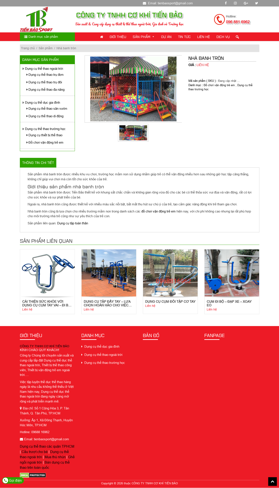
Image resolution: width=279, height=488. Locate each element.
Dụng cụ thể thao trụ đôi (44, 82)
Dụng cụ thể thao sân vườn (47, 108)
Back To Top (272, 481)
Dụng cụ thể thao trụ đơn (45, 74)
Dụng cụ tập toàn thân (72, 223)
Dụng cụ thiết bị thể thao (44, 135)
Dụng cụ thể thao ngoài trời (42, 68)
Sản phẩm (144, 36)
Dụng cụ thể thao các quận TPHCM (47, 447)
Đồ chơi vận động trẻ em (45, 142)
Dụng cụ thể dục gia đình (41, 102)
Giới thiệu (118, 36)
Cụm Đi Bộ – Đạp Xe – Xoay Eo (229, 303)
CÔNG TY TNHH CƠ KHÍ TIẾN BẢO (44, 346)
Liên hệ (27, 309)
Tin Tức (184, 36)
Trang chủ (28, 48)
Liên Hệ (203, 36)
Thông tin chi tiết (38, 162)
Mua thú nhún (55, 457)
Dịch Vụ (223, 36)
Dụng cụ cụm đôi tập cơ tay (170, 302)
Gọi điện (12, 480)
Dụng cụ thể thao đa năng (46, 89)
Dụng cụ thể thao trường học (44, 129)
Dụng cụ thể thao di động (45, 116)
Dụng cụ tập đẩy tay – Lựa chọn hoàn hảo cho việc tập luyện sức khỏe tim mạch (107, 303)
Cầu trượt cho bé (35, 452)
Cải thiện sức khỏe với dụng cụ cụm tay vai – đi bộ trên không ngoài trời (46, 303)
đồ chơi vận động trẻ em (158, 211)
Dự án (166, 36)
